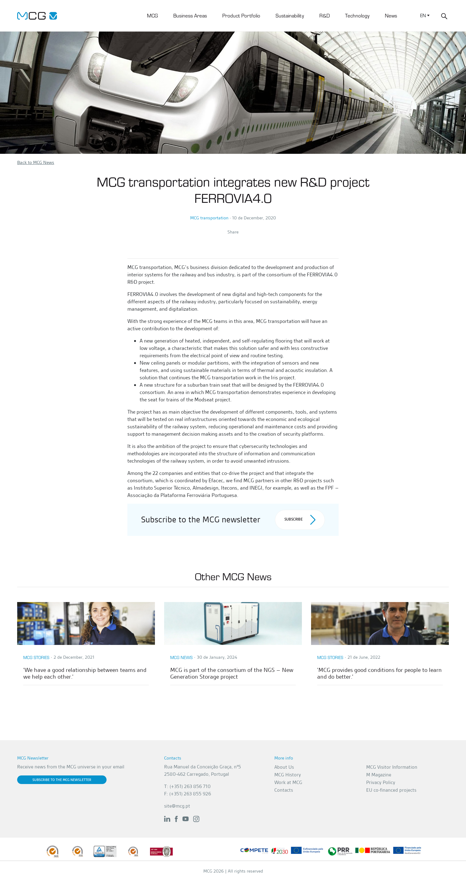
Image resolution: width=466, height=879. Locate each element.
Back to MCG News (35, 162)
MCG (152, 15)
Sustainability (290, 15)
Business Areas (190, 15)
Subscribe (299, 520)
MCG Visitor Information (391, 767)
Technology (357, 15)
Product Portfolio (241, 15)
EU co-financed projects (391, 790)
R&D (324, 15)
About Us (284, 767)
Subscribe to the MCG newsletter (61, 780)
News (391, 15)
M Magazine (378, 774)
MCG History (287, 774)
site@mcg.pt (177, 806)
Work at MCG (288, 782)
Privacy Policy (380, 782)
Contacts (283, 790)
